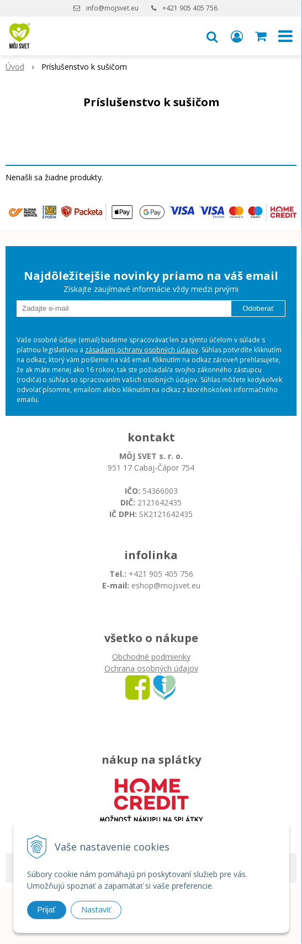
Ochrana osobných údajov (151, 668)
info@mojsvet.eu (112, 8)
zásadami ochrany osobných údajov (141, 349)
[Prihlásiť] (237, 36)
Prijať (47, 909)
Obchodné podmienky (151, 656)
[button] (212, 36)
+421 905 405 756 (190, 8)
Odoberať (258, 308)
